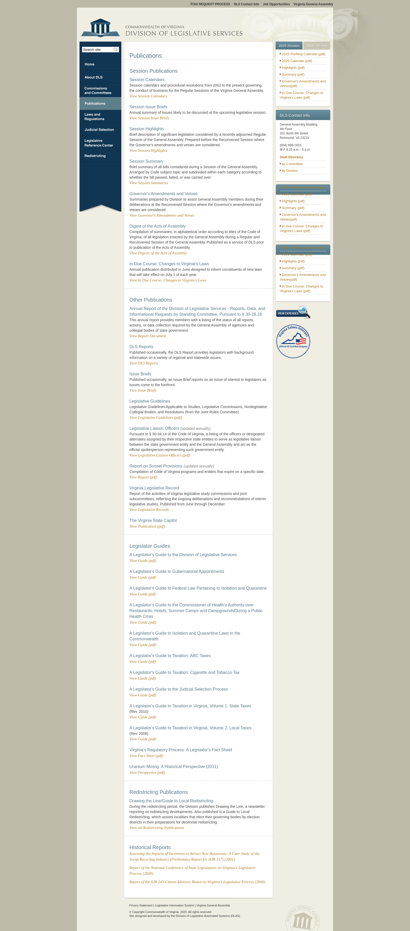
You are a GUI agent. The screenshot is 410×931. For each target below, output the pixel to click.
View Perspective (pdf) (147, 772)
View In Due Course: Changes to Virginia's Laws (167, 280)
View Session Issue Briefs (149, 118)
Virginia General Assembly (213, 905)
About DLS (100, 77)
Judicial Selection (100, 129)
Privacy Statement (140, 905)
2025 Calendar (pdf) (297, 61)
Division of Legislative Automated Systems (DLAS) (208, 915)
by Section (290, 171)
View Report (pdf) (143, 477)
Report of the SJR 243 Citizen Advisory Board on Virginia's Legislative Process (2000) (197, 882)
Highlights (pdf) (293, 68)
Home (100, 64)
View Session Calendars (148, 96)
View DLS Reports (143, 363)
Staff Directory (291, 157)
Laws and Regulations (100, 116)
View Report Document (147, 336)
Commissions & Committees (100, 90)
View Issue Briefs (142, 390)
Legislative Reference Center (100, 142)
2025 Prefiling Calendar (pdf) (303, 54)
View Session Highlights (148, 150)
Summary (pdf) (293, 74)
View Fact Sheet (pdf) (146, 756)
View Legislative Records (149, 509)
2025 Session (289, 46)
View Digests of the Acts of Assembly (158, 253)
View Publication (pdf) (147, 526)
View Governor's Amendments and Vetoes (161, 215)
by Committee (292, 164)
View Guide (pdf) (142, 560)
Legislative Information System (174, 905)
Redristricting (100, 155)
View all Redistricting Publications (156, 828)
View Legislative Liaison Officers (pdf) (159, 455)
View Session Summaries (148, 183)
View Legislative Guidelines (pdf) (155, 417)
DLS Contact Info (295, 115)
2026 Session (316, 46)
